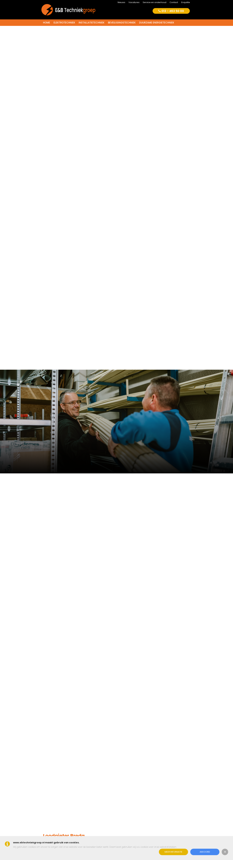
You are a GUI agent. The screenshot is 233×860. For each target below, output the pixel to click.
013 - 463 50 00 (171, 11)
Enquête (185, 2)
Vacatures (133, 2)
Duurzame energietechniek (156, 22)
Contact (174, 2)
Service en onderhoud (154, 2)
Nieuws (121, 2)
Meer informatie (173, 851)
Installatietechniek (91, 22)
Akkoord (205, 851)
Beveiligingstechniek (122, 22)
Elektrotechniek (64, 22)
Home (46, 22)
